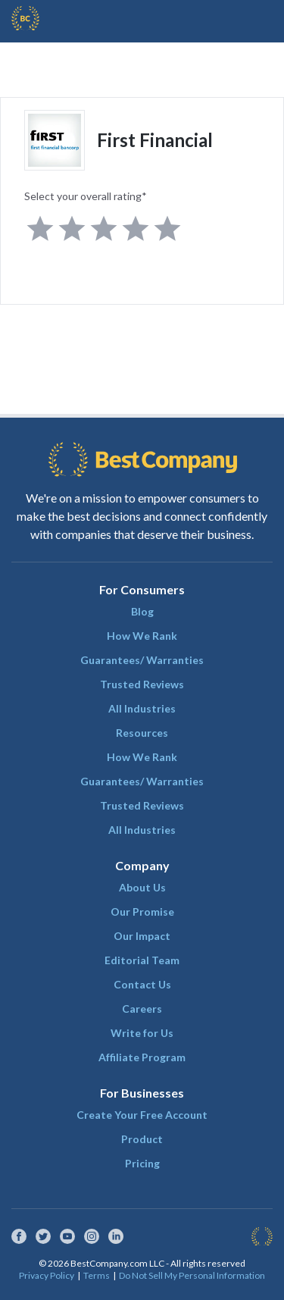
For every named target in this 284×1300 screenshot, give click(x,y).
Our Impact (142, 935)
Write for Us (142, 1032)
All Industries (142, 708)
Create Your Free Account (142, 1114)
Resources (142, 732)
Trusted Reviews (142, 684)
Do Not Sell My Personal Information (192, 1275)
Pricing (142, 1163)
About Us (142, 887)
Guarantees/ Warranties (142, 659)
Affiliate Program (142, 1057)
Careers (142, 1008)
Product (142, 1138)
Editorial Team (142, 960)
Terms (96, 1275)
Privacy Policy (46, 1275)
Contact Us (142, 984)
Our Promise (142, 911)
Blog (142, 611)
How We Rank (142, 635)
